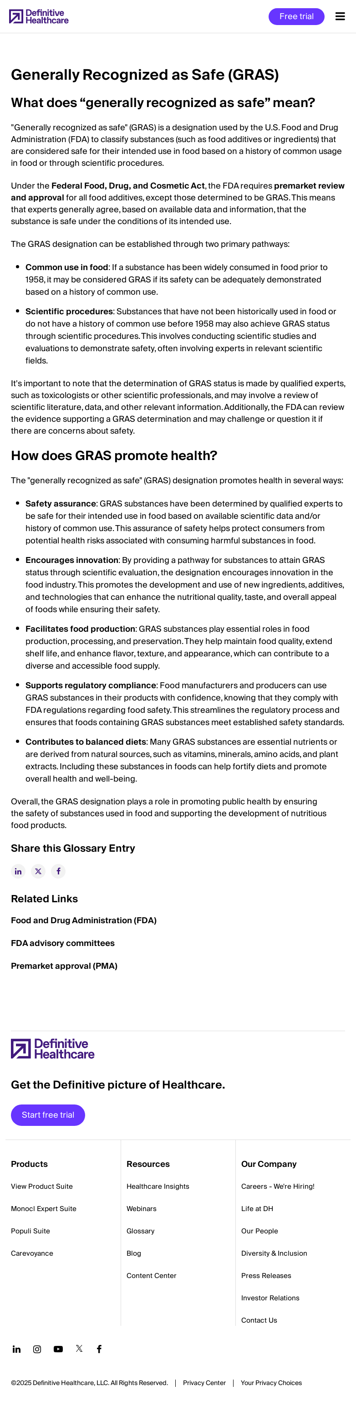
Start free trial (48, 1115)
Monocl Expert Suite (43, 1209)
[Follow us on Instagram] (37, 1349)
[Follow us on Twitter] (79, 1349)
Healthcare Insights (158, 1186)
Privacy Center (204, 1383)
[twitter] (38, 871)
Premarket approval (51, 966)
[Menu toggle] (340, 16)
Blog (134, 1253)
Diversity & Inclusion (274, 1253)
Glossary (140, 1231)
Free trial (297, 17)
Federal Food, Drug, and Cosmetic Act (128, 186)
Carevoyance (32, 1253)
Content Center (152, 1276)
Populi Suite (30, 1231)
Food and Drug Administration (71, 921)
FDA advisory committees (63, 943)
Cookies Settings (271, 1384)
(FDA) (144, 921)
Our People (259, 1231)
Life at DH (257, 1209)
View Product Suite (42, 1186)
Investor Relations (270, 1298)
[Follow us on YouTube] (58, 1349)
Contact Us (259, 1320)
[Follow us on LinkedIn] (16, 1349)
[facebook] (58, 871)
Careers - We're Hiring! (278, 1186)
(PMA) (104, 966)
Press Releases (266, 1276)
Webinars (142, 1209)
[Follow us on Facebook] (99, 1349)
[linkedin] (18, 871)
